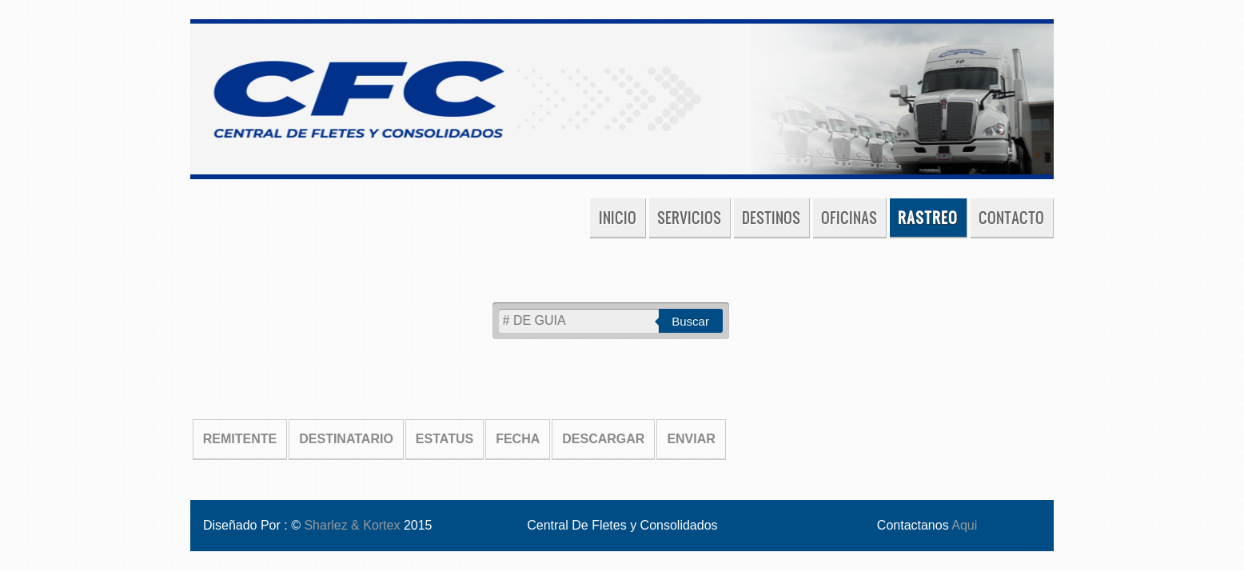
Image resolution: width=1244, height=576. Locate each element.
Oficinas (849, 217)
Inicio (617, 217)
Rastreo (928, 217)
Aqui (964, 525)
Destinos (771, 217)
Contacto (1011, 217)
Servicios (689, 217)
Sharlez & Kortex (354, 525)
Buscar (690, 321)
